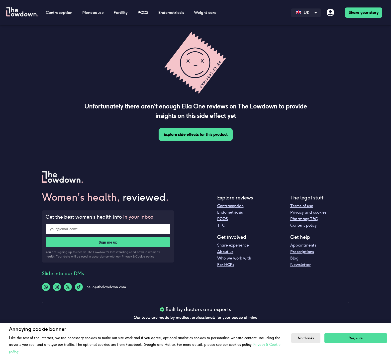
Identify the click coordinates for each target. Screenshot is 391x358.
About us (225, 251)
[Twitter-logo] (68, 287)
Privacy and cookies (308, 212)
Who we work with (234, 258)
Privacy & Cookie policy (138, 256)
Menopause (93, 12)
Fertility (121, 12)
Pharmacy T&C (304, 218)
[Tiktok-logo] (79, 287)
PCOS (143, 12)
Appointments (303, 245)
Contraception (59, 12)
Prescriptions (302, 251)
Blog (294, 258)
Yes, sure (355, 338)
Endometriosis (171, 12)
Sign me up (107, 242)
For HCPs (225, 264)
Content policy (303, 225)
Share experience (233, 245)
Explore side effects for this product (196, 134)
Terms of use (301, 205)
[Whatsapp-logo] (46, 287)
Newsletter (300, 264)
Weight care (205, 12)
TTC (221, 225)
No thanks (306, 338)
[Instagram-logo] (57, 287)
